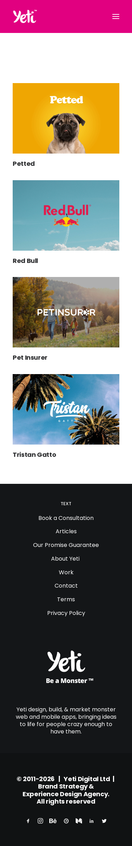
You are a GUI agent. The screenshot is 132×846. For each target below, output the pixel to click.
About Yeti (66, 559)
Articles (66, 531)
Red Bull (25, 260)
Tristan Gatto (34, 454)
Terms (66, 599)
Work (66, 572)
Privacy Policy (66, 613)
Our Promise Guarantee (66, 545)
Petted (24, 163)
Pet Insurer (30, 357)
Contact (66, 586)
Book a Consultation (66, 518)
